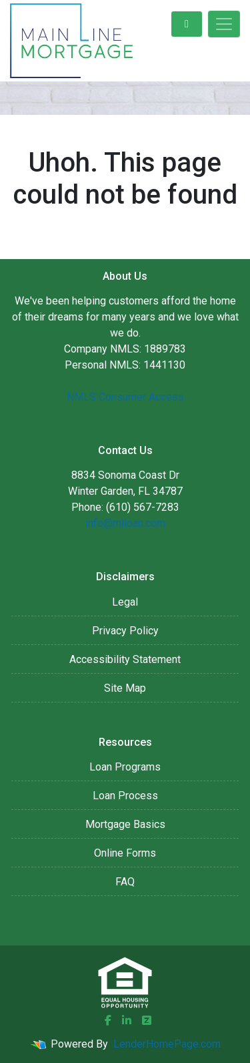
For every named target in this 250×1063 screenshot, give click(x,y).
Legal (125, 602)
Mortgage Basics (125, 824)
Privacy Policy (125, 630)
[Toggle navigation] (224, 24)
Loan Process (125, 795)
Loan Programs (125, 767)
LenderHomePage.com (167, 1044)
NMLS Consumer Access (125, 397)
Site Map (125, 688)
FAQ (125, 881)
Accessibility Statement (125, 659)
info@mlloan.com (125, 523)
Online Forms (125, 853)
